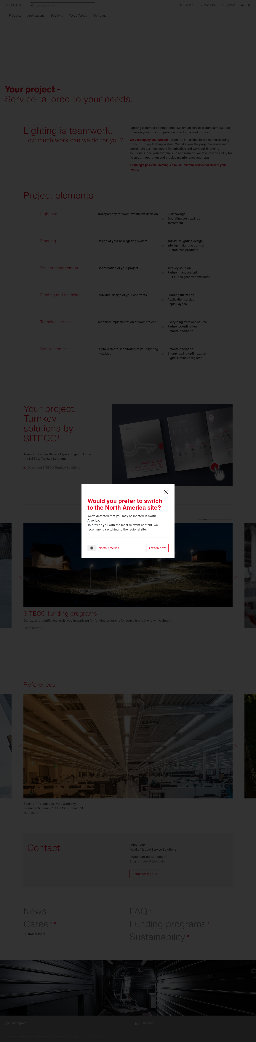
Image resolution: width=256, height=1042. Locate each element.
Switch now (157, 548)
